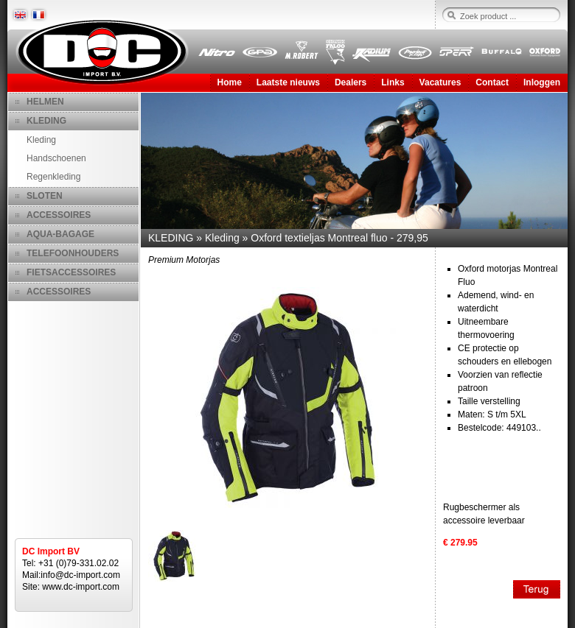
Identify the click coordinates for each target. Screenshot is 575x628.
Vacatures (440, 82)
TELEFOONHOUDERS (73, 253)
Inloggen (541, 82)
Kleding (41, 140)
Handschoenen (56, 158)
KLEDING (46, 121)
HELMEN (45, 101)
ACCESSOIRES (59, 215)
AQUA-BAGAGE (60, 234)
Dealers (350, 82)
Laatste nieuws (288, 82)
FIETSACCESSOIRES (71, 272)
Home (229, 82)
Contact (492, 82)
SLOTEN (45, 196)
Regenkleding (53, 177)
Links (392, 82)
